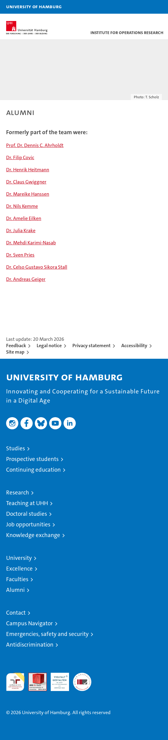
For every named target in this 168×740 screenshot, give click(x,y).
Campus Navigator (29, 623)
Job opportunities (28, 524)
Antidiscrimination (29, 644)
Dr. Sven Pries (20, 255)
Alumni (15, 590)
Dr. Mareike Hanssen (27, 194)
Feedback (16, 345)
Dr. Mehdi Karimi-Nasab (31, 242)
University (19, 558)
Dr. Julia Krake (20, 230)
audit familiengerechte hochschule (15, 682)
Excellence (19, 568)
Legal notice (49, 345)
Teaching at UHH (27, 503)
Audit (34, 676)
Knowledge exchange (33, 535)
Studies (15, 448)
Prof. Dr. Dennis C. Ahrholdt (35, 145)
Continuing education (33, 469)
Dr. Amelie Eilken (23, 218)
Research (17, 492)
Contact (16, 612)
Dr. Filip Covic (20, 157)
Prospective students (32, 459)
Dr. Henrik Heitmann (27, 169)
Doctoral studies (26, 514)
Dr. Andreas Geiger (26, 279)
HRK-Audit (56, 679)
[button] (144, 7)
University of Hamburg (34, 6)
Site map (15, 352)
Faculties (17, 579)
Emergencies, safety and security (47, 634)
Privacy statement (91, 345)
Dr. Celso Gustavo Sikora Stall (36, 267)
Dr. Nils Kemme (22, 206)
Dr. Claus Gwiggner (26, 182)
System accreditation (82, 679)
